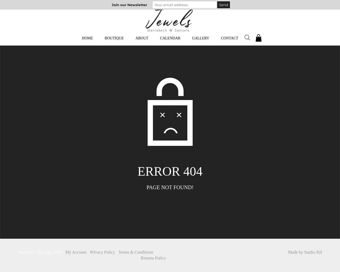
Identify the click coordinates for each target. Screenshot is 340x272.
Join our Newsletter (129, 5)
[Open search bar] (247, 37)
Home (87, 38)
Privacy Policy (102, 252)
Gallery (200, 38)
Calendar (170, 38)
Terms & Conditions (136, 252)
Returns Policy (153, 258)
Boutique (114, 38)
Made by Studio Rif (305, 252)
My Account (76, 252)
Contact (229, 38)
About (141, 38)
